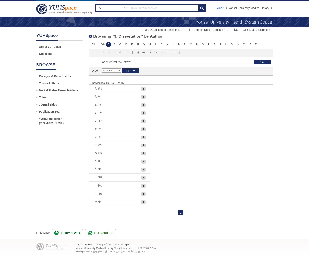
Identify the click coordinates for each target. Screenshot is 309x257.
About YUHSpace (50, 46)
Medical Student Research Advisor (58, 90)
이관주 (98, 161)
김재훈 (98, 120)
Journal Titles (48, 104)
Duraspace (125, 244)
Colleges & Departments (55, 76)
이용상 (98, 185)
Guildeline (45, 53)
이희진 (98, 193)
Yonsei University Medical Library (249, 8)
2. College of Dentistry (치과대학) (170, 29)
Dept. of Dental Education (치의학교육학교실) (222, 29)
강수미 (98, 96)
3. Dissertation (261, 29)
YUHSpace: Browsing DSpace (64, 8)
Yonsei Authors (49, 83)
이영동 (98, 177)
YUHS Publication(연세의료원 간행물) (51, 121)
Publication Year (49, 111)
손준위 (98, 128)
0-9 (103, 44)
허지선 (98, 201)
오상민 (98, 145)
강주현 (98, 104)
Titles (42, 97)
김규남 (98, 112)
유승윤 (98, 153)
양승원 (98, 137)
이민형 (98, 169)
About (220, 8)
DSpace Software (85, 244)
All (93, 44)
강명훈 (98, 88)
